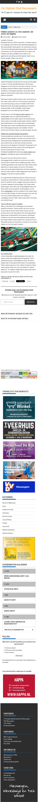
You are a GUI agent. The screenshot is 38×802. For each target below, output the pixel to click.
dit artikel (5, 662)
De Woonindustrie (9, 725)
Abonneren (31, 302)
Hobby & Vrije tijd (7, 509)
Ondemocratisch (10, 648)
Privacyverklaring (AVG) (11, 762)
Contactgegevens (9, 773)
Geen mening (9, 652)
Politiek (4, 523)
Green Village (8, 739)
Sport (4, 506)
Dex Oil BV (7, 743)
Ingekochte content (20, 37)
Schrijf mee (7, 759)
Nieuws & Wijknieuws (9, 503)
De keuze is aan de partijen (13, 650)
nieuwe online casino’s (23, 114)
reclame (3, 174)
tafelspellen (9, 191)
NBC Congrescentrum (11, 737)
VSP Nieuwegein (9, 721)
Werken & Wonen (7, 533)
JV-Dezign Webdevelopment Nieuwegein (17, 719)
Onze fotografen (9, 777)
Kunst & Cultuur (7, 516)
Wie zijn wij (7, 775)
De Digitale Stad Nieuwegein (19, 8)
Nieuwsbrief (7, 757)
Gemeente (5, 526)
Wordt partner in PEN (10, 755)
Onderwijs (5, 513)
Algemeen (17, 27)
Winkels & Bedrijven (8, 530)
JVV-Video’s (7, 723)
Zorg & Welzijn (7, 520)
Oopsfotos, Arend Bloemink (12, 741)
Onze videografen (9, 780)
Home (10, 27)
